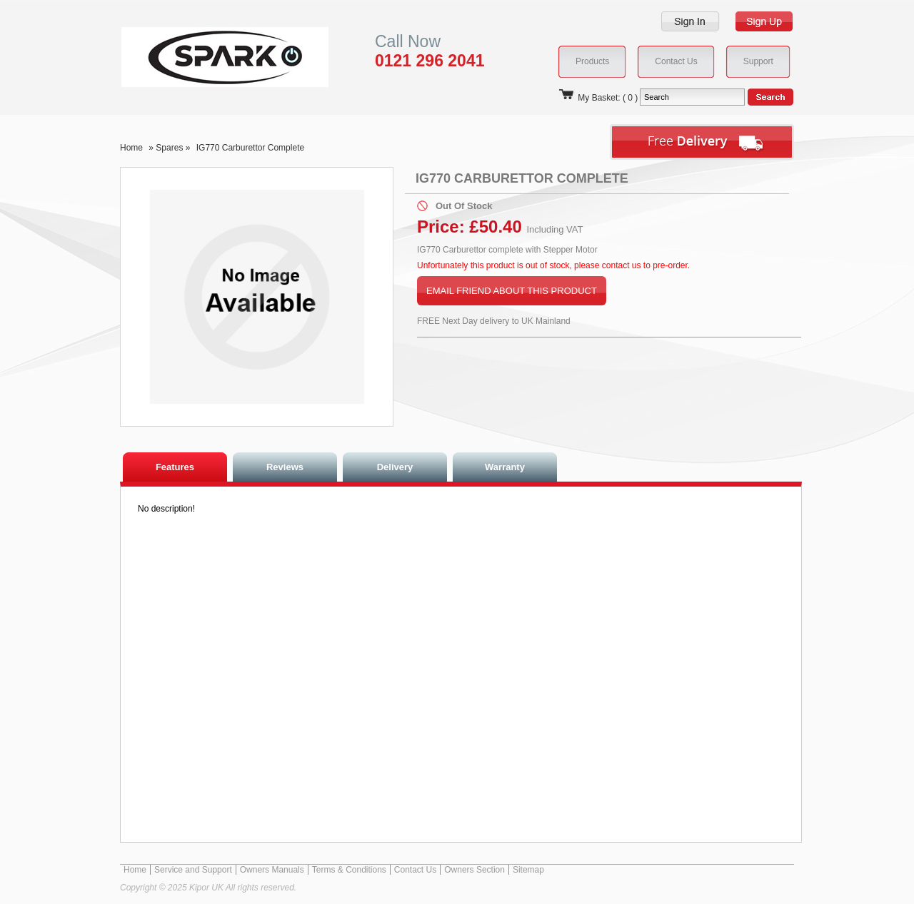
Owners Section (474, 870)
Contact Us (415, 870)
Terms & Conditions (349, 870)
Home (131, 148)
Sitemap (528, 870)
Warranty (505, 467)
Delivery (395, 467)
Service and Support (193, 870)
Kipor (203, 56)
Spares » (174, 148)
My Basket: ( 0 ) (598, 98)
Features (175, 467)
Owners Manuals (272, 870)
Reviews (284, 467)
